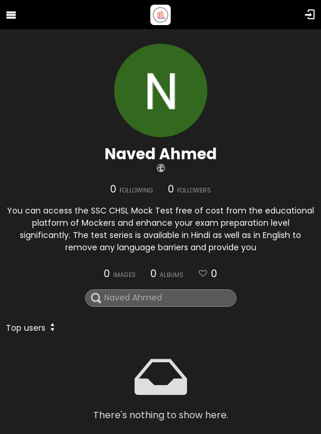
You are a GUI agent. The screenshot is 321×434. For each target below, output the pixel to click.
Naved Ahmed (160, 154)
